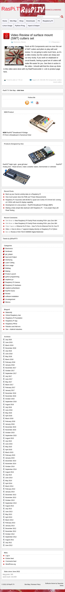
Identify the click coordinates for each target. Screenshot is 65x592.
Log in (8, 556)
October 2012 (10, 534)
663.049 (42, 80)
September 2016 (11, 401)
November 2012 (10, 531)
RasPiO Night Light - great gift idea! (29, 164)
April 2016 (8, 416)
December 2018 (10, 348)
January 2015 (10, 458)
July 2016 (8, 407)
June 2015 (8, 444)
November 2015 (10, 430)
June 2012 (8, 545)
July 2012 (8, 542)
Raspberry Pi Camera (12, 282)
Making (7, 271)
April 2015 (8, 450)
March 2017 (9, 385)
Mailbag (8, 268)
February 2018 (10, 362)
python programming (12, 277)
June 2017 (8, 379)
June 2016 (8, 410)
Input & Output (34, 26)
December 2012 (10, 528)
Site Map (13, 21)
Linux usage (7, 26)
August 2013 (9, 506)
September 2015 (11, 435)
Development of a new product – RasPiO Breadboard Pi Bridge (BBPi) (29, 205)
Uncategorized (10, 299)
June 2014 (8, 478)
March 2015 (9, 452)
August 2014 (9, 472)
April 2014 (8, 483)
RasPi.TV (12, 9)
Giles (7, 229)
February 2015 (10, 455)
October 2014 (10, 466)
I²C (39, 21)
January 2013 (10, 526)
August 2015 (9, 438)
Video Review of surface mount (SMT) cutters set (32, 36)
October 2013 (10, 500)
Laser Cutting (9, 263)
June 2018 (8, 354)
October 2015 (10, 432)
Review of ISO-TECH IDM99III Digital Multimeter (27, 232)
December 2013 (10, 495)
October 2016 (10, 399)
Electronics (17, 42)
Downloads (30, 21)
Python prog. (20, 26)
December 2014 (10, 461)
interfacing (8, 260)
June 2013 (8, 511)
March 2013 (9, 520)
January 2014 (10, 492)
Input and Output (11, 257)
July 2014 (8, 475)
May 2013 (8, 514)
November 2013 (10, 497)
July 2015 (8, 441)
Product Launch (10, 274)
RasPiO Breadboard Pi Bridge (32, 134)
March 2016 (9, 418)
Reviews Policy (35, 584)
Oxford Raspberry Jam (13, 315)
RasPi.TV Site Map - (13, 90)
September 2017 (11, 373)
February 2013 (10, 523)
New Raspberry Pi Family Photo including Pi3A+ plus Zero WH (36, 221)
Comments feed (11, 561)
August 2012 (9, 540)
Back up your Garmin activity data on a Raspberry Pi (23, 194)
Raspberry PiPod (11, 324)
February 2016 (10, 421)
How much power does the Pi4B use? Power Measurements (26, 197)
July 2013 (8, 509)
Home (5, 21)
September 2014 (11, 469)
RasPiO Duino (10, 291)
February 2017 (10, 387)
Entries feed (10, 558)
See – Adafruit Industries (14, 329)
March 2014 (9, 486)
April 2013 (8, 517)
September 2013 (11, 503)
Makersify (9, 312)
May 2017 (8, 382)
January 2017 (10, 390)
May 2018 (8, 356)
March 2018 (9, 359)
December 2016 (10, 393)
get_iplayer (9, 254)
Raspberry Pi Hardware (13, 285)
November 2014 (10, 463)
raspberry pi (48, 21)
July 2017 (8, 376)
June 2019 (8, 342)
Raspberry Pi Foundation (14, 318)
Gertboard (8, 251)
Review (23, 42)
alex (14, 80)
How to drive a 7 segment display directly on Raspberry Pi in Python (34, 229)
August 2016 (9, 404)
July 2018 (8, 351)
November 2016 (10, 396)
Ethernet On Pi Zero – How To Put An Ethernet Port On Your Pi (38, 226)
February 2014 (10, 489)
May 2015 (8, 447)
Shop (21, 21)
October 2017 (10, 371)
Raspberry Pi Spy (11, 321)
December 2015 (10, 427)
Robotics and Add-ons (13, 326)
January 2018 (10, 365)
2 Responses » (55, 42)
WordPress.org (11, 564)
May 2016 (8, 413)
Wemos (7, 302)
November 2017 (10, 368)
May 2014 (8, 481)
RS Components (51, 80)
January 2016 (10, 424)
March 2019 (9, 345)
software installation (12, 296)
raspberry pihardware (12, 288)
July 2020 (8, 340)
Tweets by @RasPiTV (10, 239)
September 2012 (11, 537)
